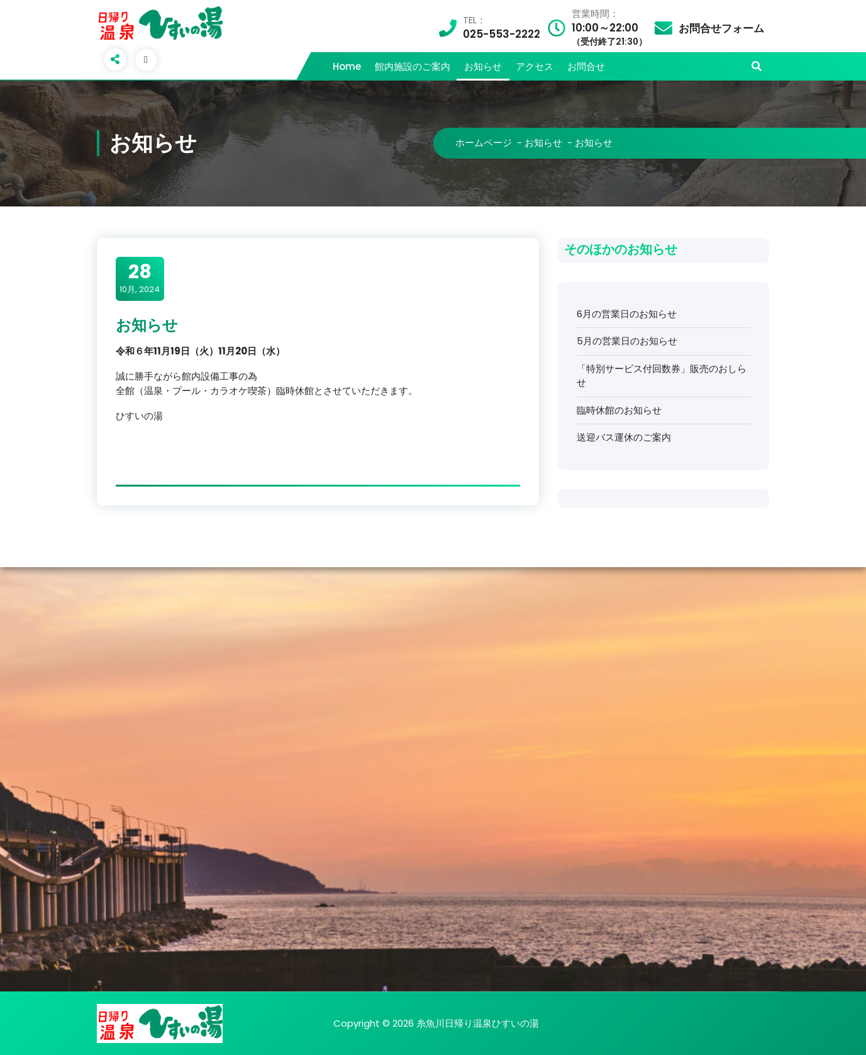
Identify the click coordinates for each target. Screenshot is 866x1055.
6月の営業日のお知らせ (627, 313)
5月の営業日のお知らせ (627, 340)
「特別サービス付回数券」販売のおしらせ (662, 376)
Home (347, 66)
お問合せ (586, 66)
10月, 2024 (139, 278)
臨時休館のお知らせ (619, 410)
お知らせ (483, 66)
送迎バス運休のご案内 (624, 437)
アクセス (534, 66)
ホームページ (483, 142)
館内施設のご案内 (412, 66)
